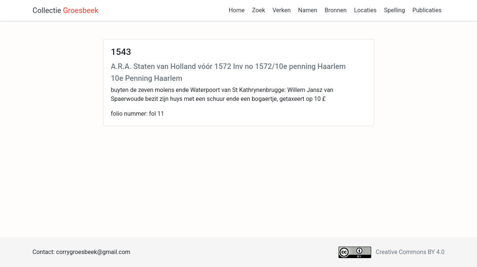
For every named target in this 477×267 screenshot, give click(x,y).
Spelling (394, 10)
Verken (281, 10)
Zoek (258, 10)
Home (237, 10)
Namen (307, 10)
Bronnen (335, 10)
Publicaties (427, 10)
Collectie (65, 10)
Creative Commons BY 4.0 (410, 252)
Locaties (365, 10)
